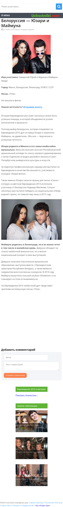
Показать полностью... (27, 395)
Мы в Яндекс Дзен (43, 505)
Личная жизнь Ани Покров (28, 425)
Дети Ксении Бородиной (27, 479)
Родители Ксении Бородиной (30, 452)
